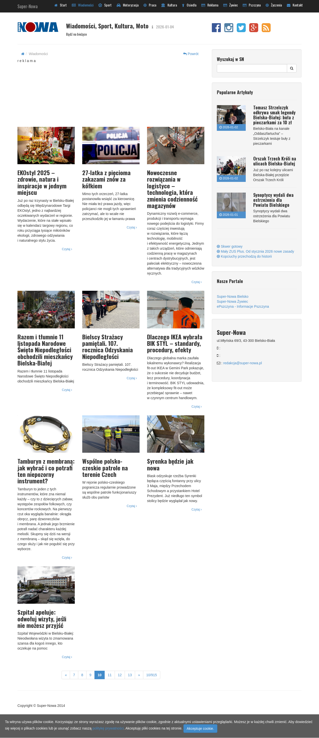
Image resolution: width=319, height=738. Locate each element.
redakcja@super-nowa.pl (242, 363)
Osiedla (189, 4)
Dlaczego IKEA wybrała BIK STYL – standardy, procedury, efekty (174, 343)
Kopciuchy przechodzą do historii (244, 256)
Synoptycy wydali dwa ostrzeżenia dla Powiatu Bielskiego (273, 200)
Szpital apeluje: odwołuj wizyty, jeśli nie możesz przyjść (41, 618)
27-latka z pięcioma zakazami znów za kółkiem (106, 179)
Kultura (169, 4)
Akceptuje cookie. (200, 729)
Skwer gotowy (229, 246)
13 (130, 675)
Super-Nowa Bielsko (232, 296)
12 (120, 675)
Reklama (209, 4)
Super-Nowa (27, 5)
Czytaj (67, 249)
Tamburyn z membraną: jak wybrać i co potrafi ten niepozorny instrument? (46, 470)
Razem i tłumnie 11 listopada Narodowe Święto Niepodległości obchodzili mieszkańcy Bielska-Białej (45, 350)
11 (110, 675)
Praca (150, 4)
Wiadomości (82, 4)
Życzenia (274, 4)
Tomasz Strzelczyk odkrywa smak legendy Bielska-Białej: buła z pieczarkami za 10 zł (274, 114)
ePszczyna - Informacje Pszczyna (243, 306)
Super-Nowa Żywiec (232, 301)
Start (60, 4)
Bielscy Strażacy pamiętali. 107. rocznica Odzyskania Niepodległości (107, 346)
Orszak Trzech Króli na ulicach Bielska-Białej (274, 161)
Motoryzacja (128, 4)
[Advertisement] (110, 94)
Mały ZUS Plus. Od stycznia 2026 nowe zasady (255, 251)
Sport (105, 4)
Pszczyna (252, 4)
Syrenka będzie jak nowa (170, 464)
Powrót (190, 54)
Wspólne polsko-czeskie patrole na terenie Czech (105, 467)
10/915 (151, 675)
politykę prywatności (108, 728)
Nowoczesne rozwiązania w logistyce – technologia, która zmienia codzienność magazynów (172, 189)
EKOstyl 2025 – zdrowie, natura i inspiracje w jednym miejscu (42, 182)
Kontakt (295, 4)
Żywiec (230, 4)
